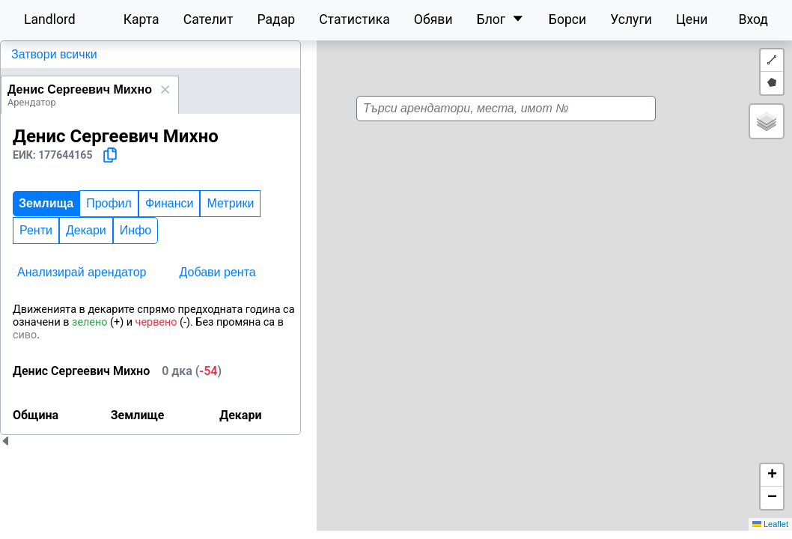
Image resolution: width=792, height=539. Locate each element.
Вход (753, 19)
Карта (141, 19)
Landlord (50, 19)
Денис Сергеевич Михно (79, 89)
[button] (538, 289)
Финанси (169, 203)
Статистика (354, 19)
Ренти (35, 230)
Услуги (631, 19)
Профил (109, 203)
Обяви (433, 19)
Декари (86, 230)
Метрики (230, 203)
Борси (567, 19)
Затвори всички (54, 54)
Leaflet (770, 524)
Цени (692, 19)
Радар (276, 19)
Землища (46, 203)
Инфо (135, 230)
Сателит (208, 19)
